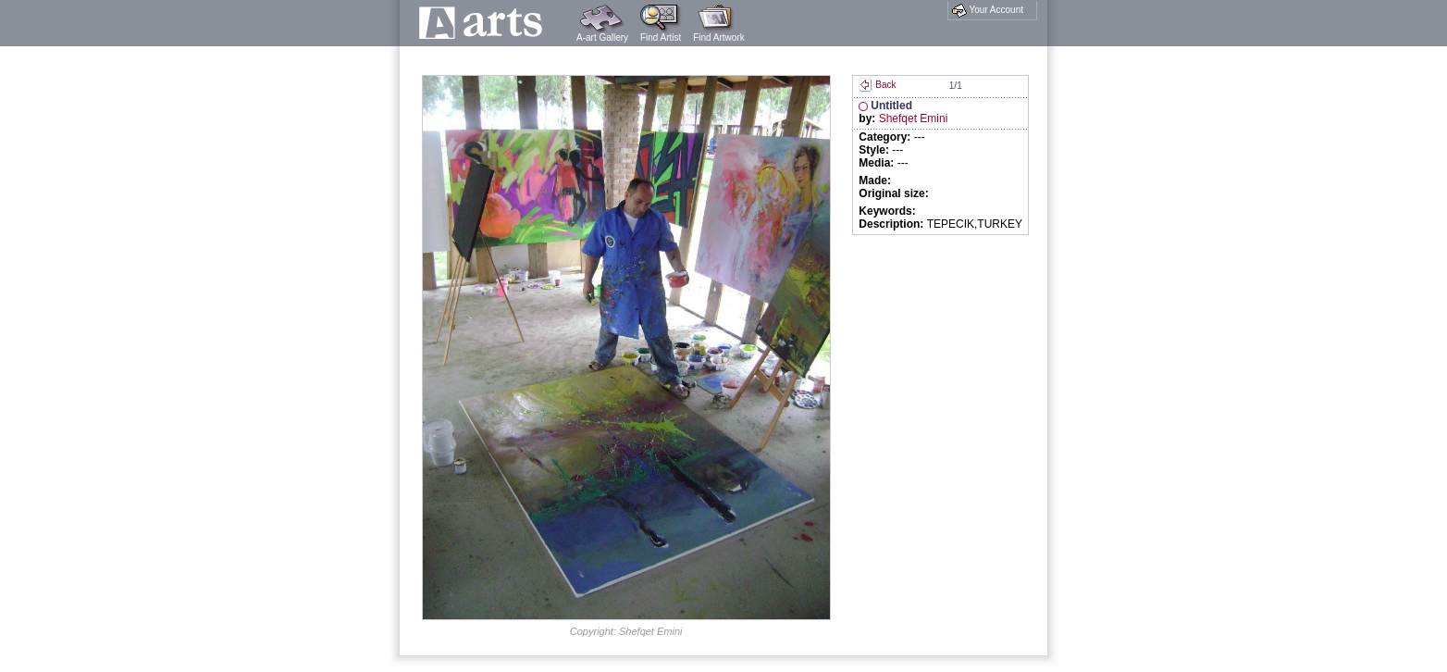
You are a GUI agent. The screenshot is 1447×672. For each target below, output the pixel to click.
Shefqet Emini (913, 118)
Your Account (987, 10)
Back (877, 85)
